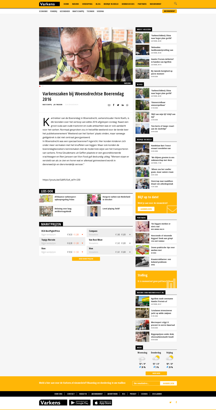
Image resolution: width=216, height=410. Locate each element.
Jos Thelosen (58, 104)
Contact (71, 394)
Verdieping (87, 3)
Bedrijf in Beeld (111, 3)
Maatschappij (78, 11)
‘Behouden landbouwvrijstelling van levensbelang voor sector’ (162, 48)
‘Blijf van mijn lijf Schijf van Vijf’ (163, 115)
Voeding (100, 11)
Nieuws (75, 3)
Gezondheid (65, 11)
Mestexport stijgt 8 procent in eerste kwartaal (163, 323)
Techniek (90, 11)
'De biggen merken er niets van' (160, 225)
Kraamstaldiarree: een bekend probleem (161, 260)
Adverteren (112, 394)
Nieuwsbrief (155, 3)
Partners (142, 3)
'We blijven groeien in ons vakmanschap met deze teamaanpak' (162, 158)
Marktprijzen (51, 224)
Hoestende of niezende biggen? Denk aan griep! (162, 237)
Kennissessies (128, 3)
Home (66, 3)
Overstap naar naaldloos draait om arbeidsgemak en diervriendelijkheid (162, 182)
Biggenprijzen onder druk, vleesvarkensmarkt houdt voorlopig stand (162, 335)
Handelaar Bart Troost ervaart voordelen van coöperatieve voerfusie (161, 147)
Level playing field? (111, 208)
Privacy (133, 394)
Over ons (58, 394)
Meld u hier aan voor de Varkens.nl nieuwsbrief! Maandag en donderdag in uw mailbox (82, 382)
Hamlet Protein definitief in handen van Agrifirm (162, 60)
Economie (43, 11)
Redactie (83, 394)
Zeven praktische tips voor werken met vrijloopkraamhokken (163, 248)
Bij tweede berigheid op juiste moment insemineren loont (161, 72)
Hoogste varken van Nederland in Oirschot (116, 198)
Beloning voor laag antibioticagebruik (63, 210)
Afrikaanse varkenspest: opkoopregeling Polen (65, 198)
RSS (123, 394)
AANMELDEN (168, 383)
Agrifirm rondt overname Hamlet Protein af (162, 300)
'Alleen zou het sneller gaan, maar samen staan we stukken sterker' (162, 170)
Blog (98, 3)
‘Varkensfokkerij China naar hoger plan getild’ (161, 36)
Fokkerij (53, 11)
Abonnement (169, 11)
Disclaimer (157, 394)
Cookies (144, 394)
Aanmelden (146, 209)
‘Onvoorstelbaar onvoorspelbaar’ (158, 103)
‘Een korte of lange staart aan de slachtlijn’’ (162, 127)
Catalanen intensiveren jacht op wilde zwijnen (161, 311)
